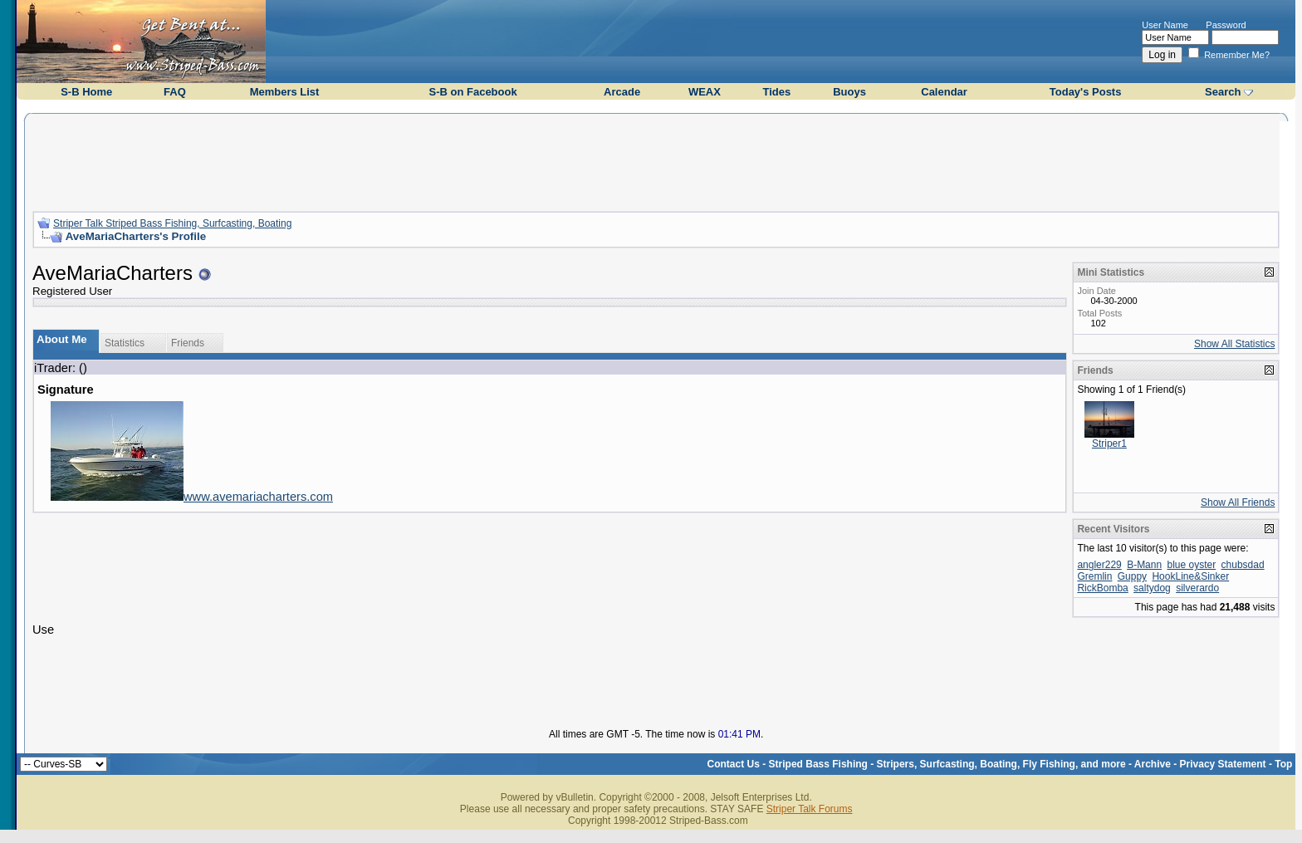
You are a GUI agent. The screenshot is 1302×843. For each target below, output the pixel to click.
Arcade (622, 92)
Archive (1152, 764)
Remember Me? (1229, 55)
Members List (285, 92)
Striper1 (1109, 443)
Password (1226, 25)
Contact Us (733, 764)
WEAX (704, 92)
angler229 (1099, 565)
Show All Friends (1238, 502)
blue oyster (1191, 565)
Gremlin (1094, 576)
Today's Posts (1086, 92)
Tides (776, 92)
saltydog (1152, 588)
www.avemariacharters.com (258, 496)
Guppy (1132, 576)
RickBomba (1102, 588)
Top (1283, 764)
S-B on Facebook (472, 92)
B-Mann (1144, 565)
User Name (1165, 25)
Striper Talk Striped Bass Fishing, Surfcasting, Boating (172, 223)
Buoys (849, 92)
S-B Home (86, 92)
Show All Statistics (1234, 344)
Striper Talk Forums (809, 809)
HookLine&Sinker (1190, 576)
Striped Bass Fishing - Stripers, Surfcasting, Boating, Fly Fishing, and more (947, 764)
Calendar (944, 92)
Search (1223, 92)
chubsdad (1243, 565)
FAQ (175, 92)
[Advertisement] (656, 160)
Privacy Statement (1223, 764)
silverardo (1197, 588)
